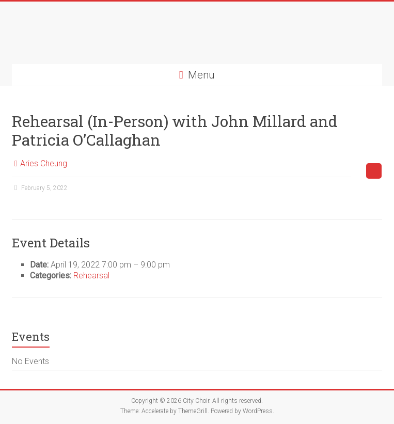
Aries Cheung (43, 163)
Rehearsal (91, 275)
